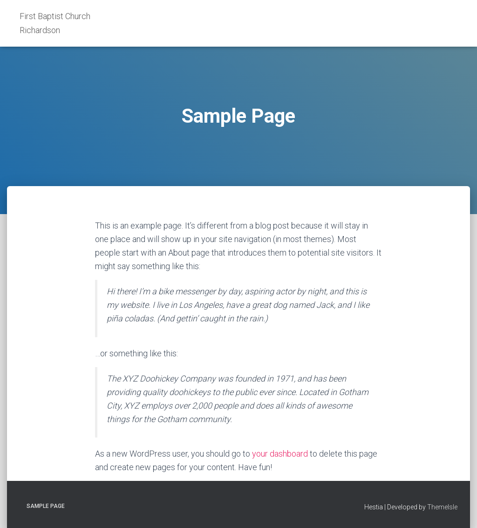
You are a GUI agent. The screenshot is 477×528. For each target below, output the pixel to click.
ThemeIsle (442, 507)
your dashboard (280, 454)
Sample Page (46, 506)
